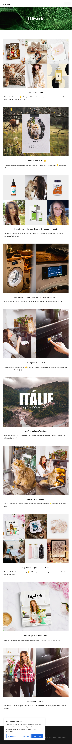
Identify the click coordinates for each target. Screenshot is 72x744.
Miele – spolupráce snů (35, 701)
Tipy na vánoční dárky (35, 92)
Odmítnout (26, 736)
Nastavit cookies (13, 736)
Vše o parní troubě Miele (35, 363)
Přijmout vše (37, 736)
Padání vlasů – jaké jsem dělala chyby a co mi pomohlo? (35, 229)
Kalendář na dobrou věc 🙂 (35, 161)
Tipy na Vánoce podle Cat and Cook (35, 568)
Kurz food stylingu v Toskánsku (35, 431)
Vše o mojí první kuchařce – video (35, 636)
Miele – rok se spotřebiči (36, 499)
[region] (24, 729)
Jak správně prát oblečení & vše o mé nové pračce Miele (35, 297)
